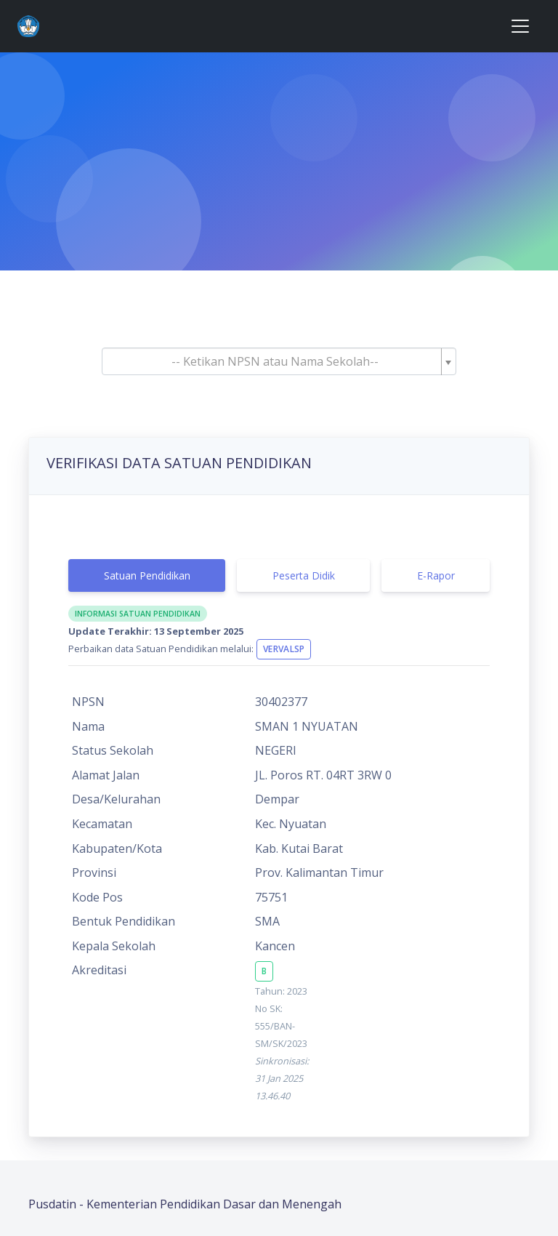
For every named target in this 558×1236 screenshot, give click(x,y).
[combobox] (279, 361)
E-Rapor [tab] (436, 575)
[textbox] (274, 361)
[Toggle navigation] (520, 26)
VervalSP (283, 649)
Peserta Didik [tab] (303, 575)
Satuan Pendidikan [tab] (147, 575)
